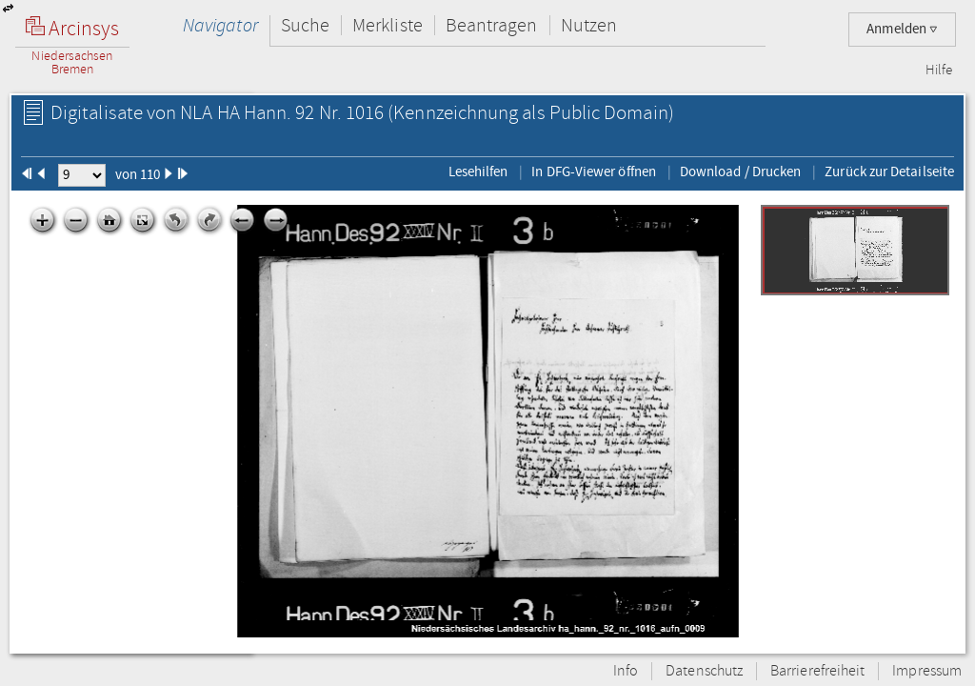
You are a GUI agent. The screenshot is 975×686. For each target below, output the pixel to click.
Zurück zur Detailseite (889, 171)
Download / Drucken (740, 171)
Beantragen (492, 25)
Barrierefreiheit (817, 671)
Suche (305, 25)
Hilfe (938, 70)
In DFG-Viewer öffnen (593, 171)
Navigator (220, 25)
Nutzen (589, 25)
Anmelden (902, 29)
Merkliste (387, 25)
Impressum (927, 671)
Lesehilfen (478, 171)
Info (625, 671)
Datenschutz (704, 671)
